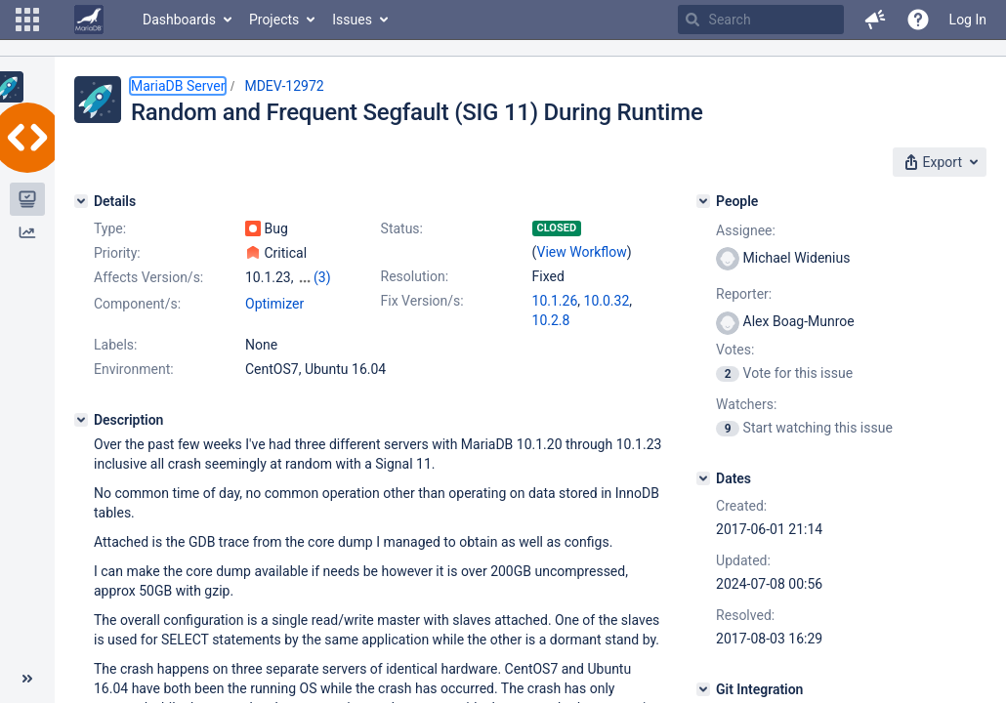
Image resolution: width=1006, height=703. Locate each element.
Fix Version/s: (422, 301)
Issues (352, 19)
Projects (274, 19)
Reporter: (744, 294)
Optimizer (274, 303)
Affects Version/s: (148, 277)
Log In (967, 19)
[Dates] (703, 478)
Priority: (117, 253)
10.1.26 (555, 301)
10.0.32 (607, 301)
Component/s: (137, 303)
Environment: (134, 369)
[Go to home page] (88, 19)
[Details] (81, 201)
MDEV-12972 (283, 86)
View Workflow (582, 252)
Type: (110, 228)
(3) (322, 277)
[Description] (81, 420)
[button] (27, 19)
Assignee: (745, 230)
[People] (703, 201)
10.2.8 (551, 320)
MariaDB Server (178, 86)
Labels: (115, 344)
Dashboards (179, 19)
